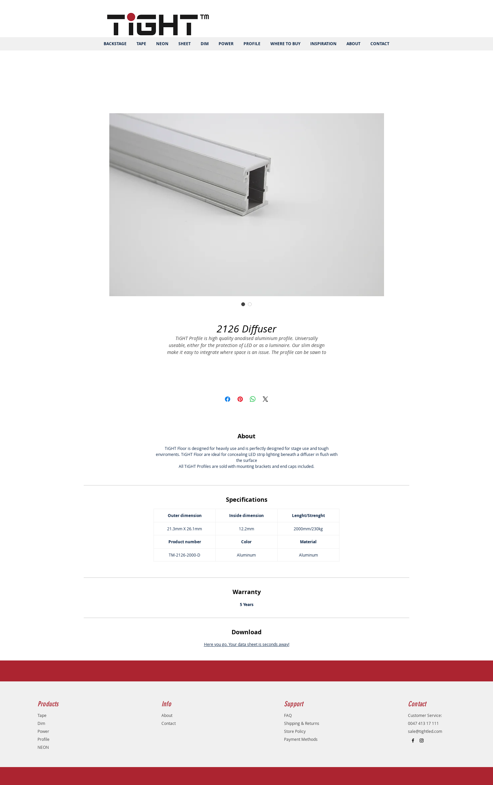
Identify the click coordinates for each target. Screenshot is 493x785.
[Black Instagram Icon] (421, 740)
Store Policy (295, 731)
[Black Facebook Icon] (413, 740)
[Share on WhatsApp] (253, 399)
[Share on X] (265, 399)
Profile (43, 739)
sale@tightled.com (425, 731)
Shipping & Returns (301, 723)
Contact (168, 723)
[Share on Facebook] (228, 399)
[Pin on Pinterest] (240, 399)
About (166, 715)
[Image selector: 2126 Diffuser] (243, 304)
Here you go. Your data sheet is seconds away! (246, 644)
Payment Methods (301, 739)
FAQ (288, 715)
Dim (41, 723)
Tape (42, 715)
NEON (43, 747)
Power (43, 731)
